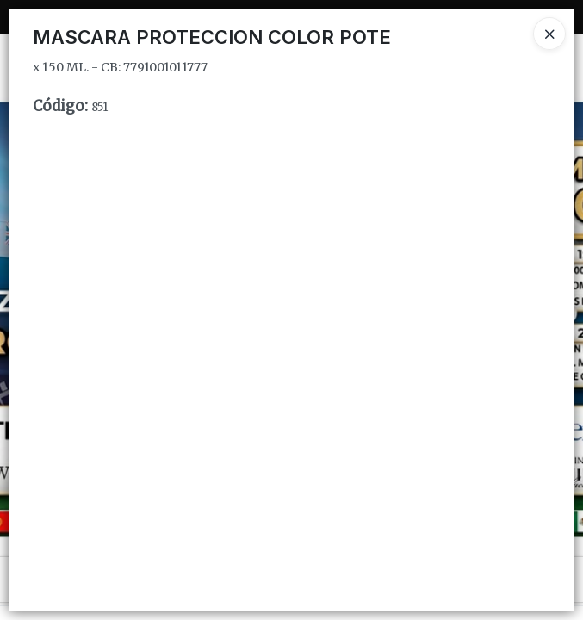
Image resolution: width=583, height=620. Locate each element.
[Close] (549, 33)
